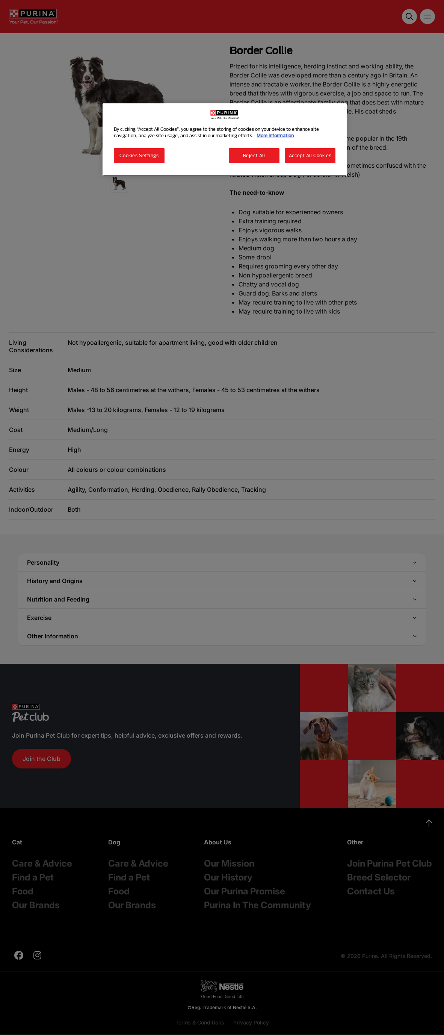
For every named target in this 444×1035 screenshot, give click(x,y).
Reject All (254, 155)
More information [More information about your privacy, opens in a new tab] (275, 135)
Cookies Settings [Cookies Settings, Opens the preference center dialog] (139, 155)
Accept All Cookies (310, 155)
